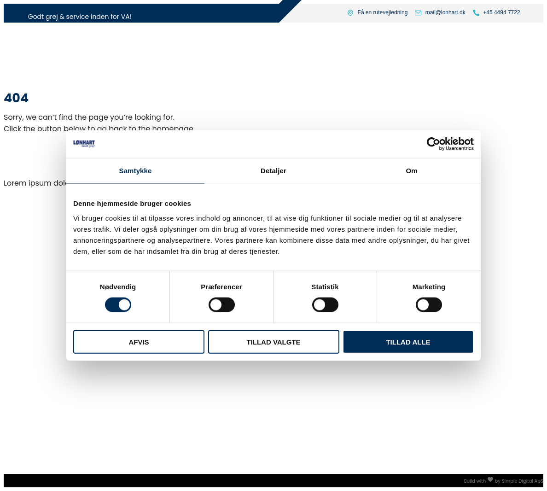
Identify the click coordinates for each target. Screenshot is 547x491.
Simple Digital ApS (522, 481)
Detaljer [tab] (273, 171)
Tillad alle (408, 341)
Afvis (138, 341)
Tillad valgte (273, 341)
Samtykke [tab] (135, 171)
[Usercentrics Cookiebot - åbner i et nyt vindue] (433, 144)
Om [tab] (411, 171)
